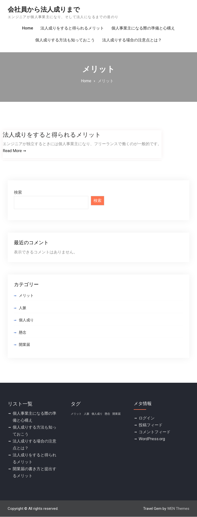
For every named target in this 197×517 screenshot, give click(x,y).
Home (27, 28)
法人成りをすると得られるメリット (72, 28)
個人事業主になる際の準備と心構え (143, 28)
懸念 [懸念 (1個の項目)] (107, 413)
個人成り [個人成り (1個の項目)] (97, 413)
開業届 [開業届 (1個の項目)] (116, 413)
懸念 (22, 332)
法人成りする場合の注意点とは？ (132, 40)
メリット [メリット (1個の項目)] (76, 413)
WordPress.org (152, 438)
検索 (18, 192)
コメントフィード (154, 432)
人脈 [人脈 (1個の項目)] (86, 413)
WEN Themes (178, 508)
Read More (12, 150)
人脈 (22, 308)
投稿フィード (151, 425)
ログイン (147, 418)
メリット (26, 296)
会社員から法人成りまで (44, 9)
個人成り (26, 320)
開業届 (24, 345)
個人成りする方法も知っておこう (65, 40)
